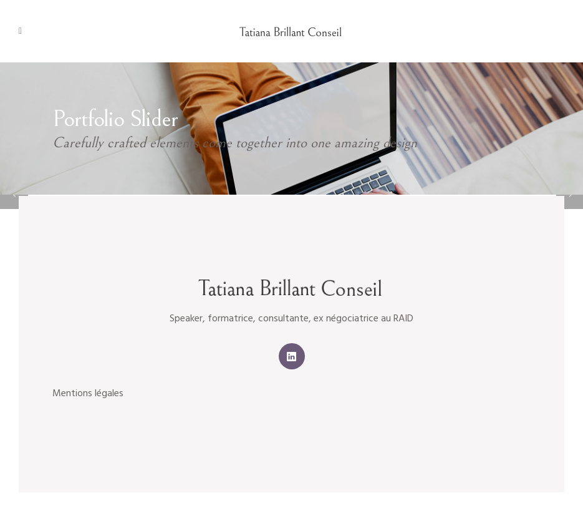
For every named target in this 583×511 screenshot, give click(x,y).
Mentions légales (87, 394)
